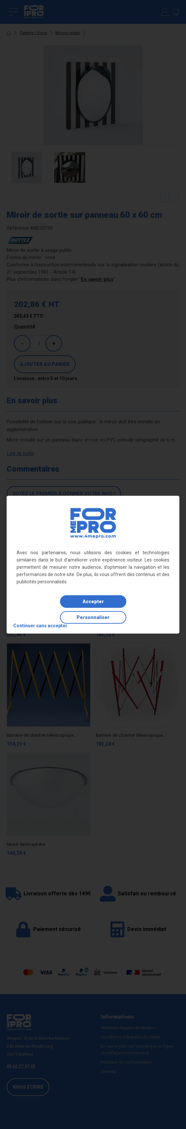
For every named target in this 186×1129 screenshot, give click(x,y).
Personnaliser (93, 617)
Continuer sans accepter (40, 625)
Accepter (93, 601)
